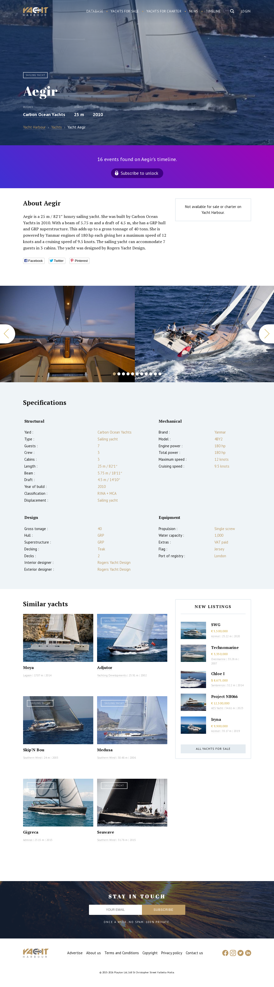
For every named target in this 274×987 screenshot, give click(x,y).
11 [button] (159, 373)
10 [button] (155, 373)
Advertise (75, 952)
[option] (67, 334)
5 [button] (132, 373)
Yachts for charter (164, 11)
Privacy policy (171, 952)
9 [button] (150, 373)
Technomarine (225, 647)
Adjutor (104, 667)
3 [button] (123, 373)
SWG (215, 624)
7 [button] (141, 373)
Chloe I (218, 673)
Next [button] (266, 333)
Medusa (105, 750)
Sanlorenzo (218, 685)
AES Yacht (217, 708)
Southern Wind (32, 757)
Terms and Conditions (121, 952)
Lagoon (27, 675)
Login (246, 11)
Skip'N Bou (33, 750)
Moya (28, 667)
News (193, 11)
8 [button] (146, 373)
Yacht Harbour (35, 12)
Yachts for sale (125, 11)
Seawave (105, 832)
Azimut (215, 636)
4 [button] (128, 373)
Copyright (150, 952)
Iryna (216, 719)
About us (93, 952)
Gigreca (30, 832)
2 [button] (118, 373)
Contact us (194, 952)
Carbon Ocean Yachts (44, 114)
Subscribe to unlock (139, 173)
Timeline (213, 11)
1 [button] (114, 373)
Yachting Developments (111, 675)
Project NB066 (224, 696)
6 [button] (137, 373)
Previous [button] (7, 333)
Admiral (27, 840)
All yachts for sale (213, 749)
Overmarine (218, 659)
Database (94, 11)
